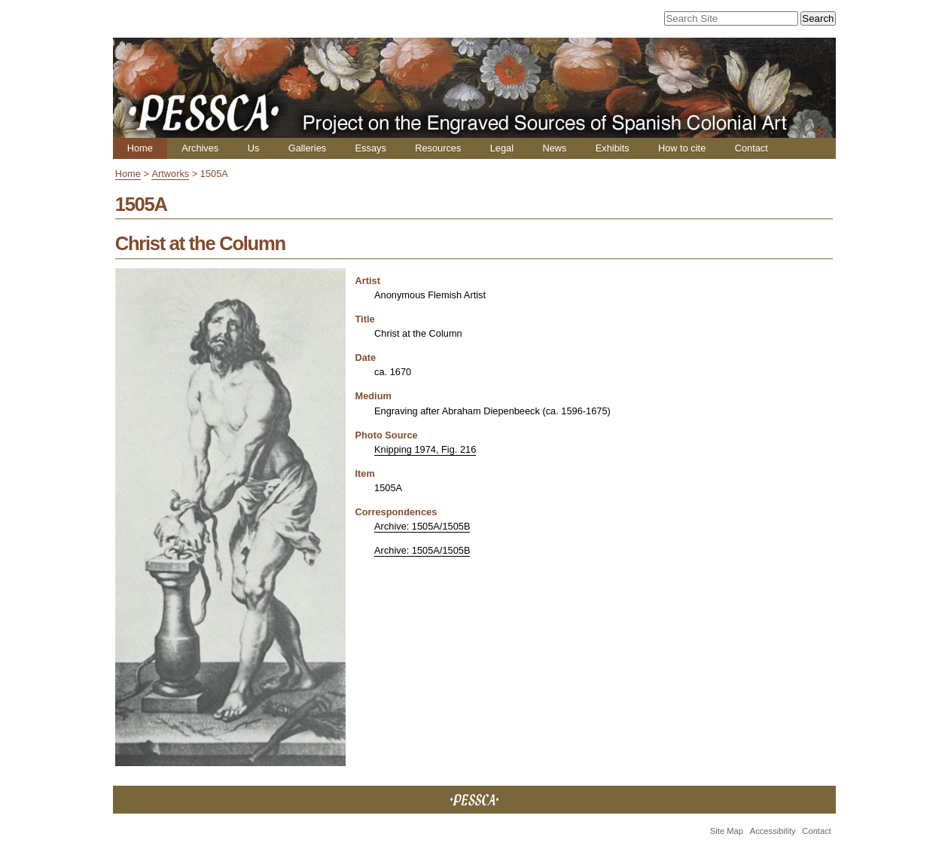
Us (254, 148)
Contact (751, 148)
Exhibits (612, 148)
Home (140, 148)
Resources (438, 148)
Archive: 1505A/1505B (422, 526)
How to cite (682, 148)
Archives (199, 148)
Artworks (170, 173)
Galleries (307, 148)
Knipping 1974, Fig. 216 (425, 449)
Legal (502, 148)
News (554, 148)
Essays (370, 148)
